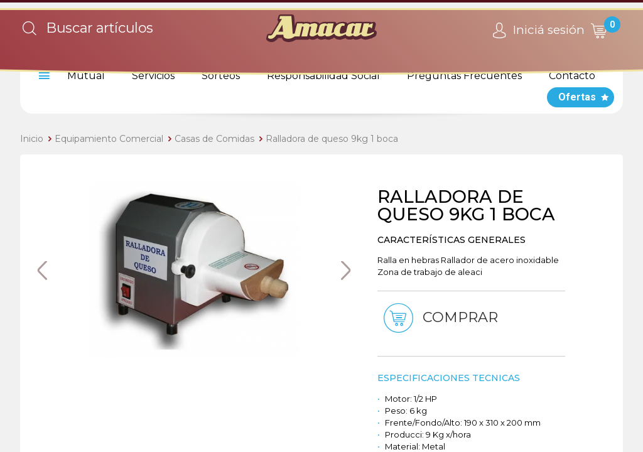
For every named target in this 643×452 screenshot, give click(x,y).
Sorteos (221, 76)
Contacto (572, 76)
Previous (42, 270)
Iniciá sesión (537, 31)
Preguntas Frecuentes (464, 76)
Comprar (439, 318)
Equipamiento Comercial (109, 138)
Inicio (31, 138)
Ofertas (577, 97)
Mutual (86, 76)
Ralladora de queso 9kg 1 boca (332, 138)
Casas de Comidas (214, 138)
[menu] (42, 76)
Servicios (153, 76)
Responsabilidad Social (323, 76)
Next (345, 270)
